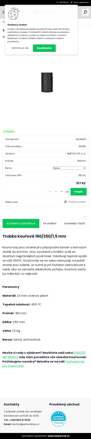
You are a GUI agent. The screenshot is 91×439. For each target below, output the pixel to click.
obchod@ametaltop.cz (25, 424)
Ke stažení (49, 223)
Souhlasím (44, 48)
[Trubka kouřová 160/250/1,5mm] (45, 84)
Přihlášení (63, 2)
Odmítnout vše (20, 48)
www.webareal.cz (59, 436)
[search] (85, 12)
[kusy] (56, 192)
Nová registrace (81, 2)
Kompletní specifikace (20, 223)
